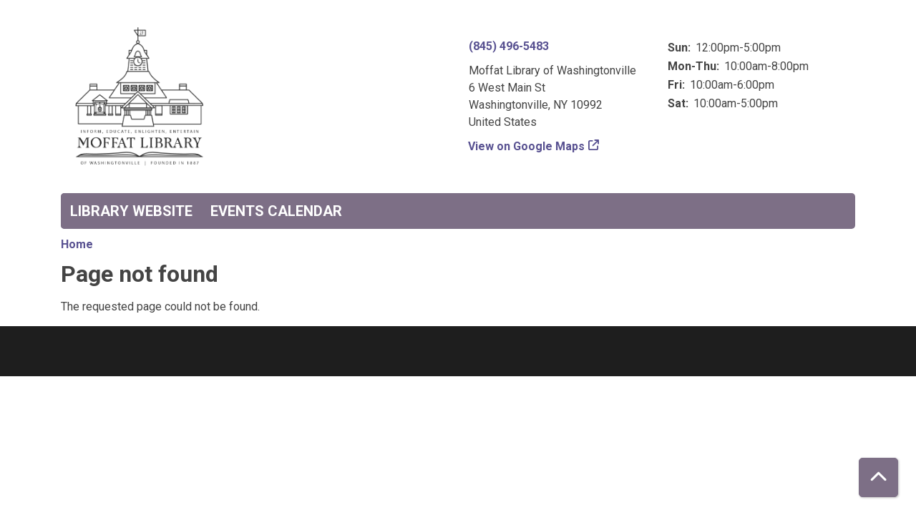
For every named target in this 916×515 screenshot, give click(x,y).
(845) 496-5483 (509, 46)
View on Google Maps (527, 146)
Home (77, 244)
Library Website (131, 211)
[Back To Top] (878, 477)
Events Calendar (276, 211)
